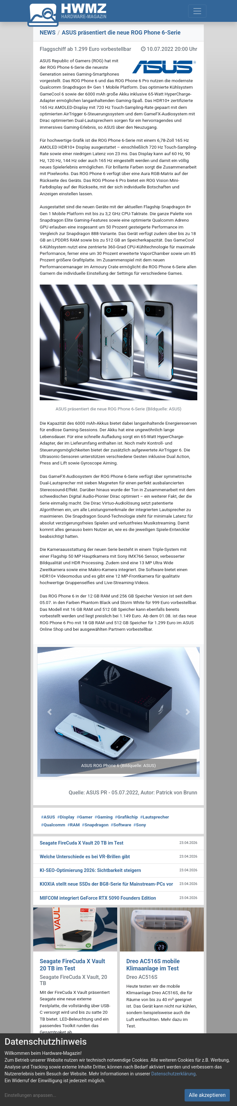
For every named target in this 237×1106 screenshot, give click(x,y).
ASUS (48, 816)
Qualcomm (53, 824)
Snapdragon (95, 824)
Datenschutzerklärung (173, 1073)
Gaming (104, 816)
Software (121, 824)
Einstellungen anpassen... (30, 1095)
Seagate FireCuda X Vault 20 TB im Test (72, 964)
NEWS (48, 32)
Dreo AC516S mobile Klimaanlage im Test (153, 964)
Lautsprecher (154, 816)
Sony (139, 824)
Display (66, 816)
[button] (49, 712)
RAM (73, 824)
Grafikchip (126, 816)
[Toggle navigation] (197, 11)
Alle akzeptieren (207, 1095)
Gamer (84, 816)
